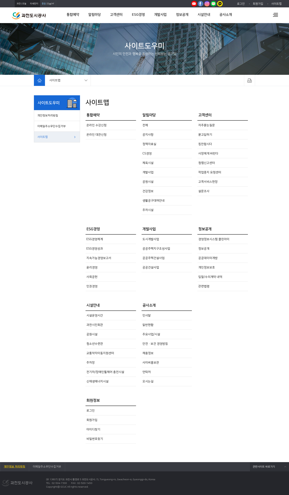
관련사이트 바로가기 (264, 466)
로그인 (241, 3)
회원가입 (258, 3)
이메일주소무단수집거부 (51, 126)
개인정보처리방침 (47, 115)
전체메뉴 (275, 14)
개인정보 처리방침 (14, 466)
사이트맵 (276, 3)
